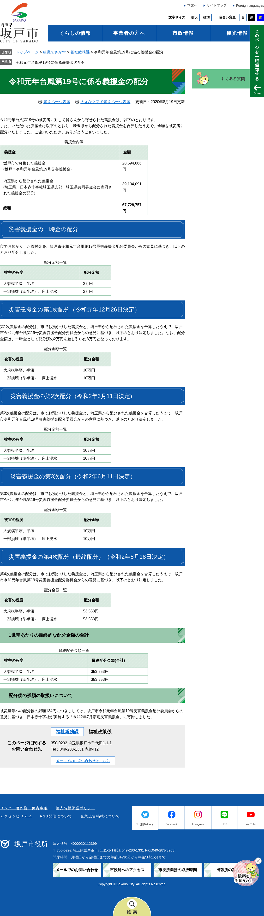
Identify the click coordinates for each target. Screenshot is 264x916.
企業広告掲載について (100, 816)
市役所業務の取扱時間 (177, 870)
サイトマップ (217, 5)
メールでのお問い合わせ (77, 870)
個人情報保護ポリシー (75, 808)
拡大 (194, 17)
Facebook (171, 824)
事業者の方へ (129, 33)
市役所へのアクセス (127, 870)
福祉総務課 (80, 52)
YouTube (251, 824)
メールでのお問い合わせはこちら (83, 761)
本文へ (192, 5)
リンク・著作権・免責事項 (24, 808)
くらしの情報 (75, 33)
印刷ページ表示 (56, 102)
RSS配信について (56, 816)
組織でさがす (54, 52)
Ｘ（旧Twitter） (145, 824)
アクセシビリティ (16, 816)
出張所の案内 (228, 870)
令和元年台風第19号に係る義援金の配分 (50, 62)
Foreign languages (250, 5)
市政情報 (183, 33)
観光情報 (237, 33)
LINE (224, 824)
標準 (206, 17)
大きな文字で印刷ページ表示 (105, 102)
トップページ (27, 52)
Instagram (198, 824)
